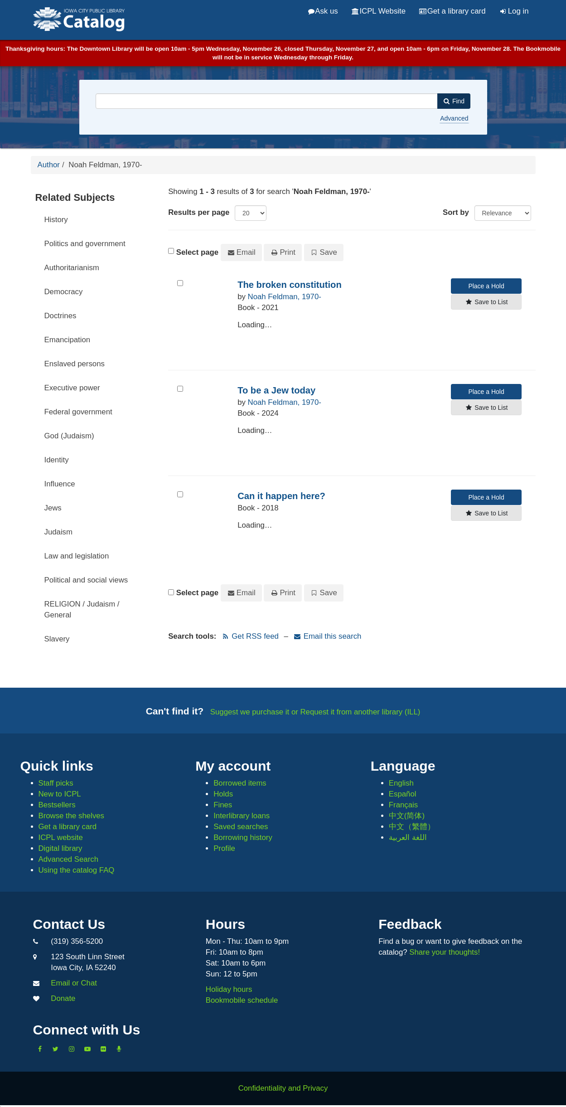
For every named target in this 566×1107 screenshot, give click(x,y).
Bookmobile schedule (242, 1000)
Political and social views (86, 580)
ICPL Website (379, 11)
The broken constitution (289, 285)
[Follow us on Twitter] (56, 1049)
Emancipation (67, 339)
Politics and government (85, 243)
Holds (223, 794)
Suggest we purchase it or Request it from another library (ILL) (315, 712)
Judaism (58, 532)
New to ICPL (60, 794)
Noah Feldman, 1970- (284, 296)
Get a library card (452, 11)
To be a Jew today (276, 390)
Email (241, 252)
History (56, 219)
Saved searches (240, 826)
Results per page (198, 212)
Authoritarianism (71, 267)
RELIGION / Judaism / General (82, 609)
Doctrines (60, 315)
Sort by (456, 212)
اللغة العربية (408, 837)
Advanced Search (68, 859)
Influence (59, 484)
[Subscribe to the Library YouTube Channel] (87, 1049)
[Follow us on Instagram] (71, 1049)
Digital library (60, 848)
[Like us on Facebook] (40, 1049)
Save (323, 252)
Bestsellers (57, 805)
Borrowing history (242, 837)
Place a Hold (486, 286)
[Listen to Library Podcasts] (119, 1049)
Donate (63, 998)
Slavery (57, 639)
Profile (224, 848)
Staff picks (56, 783)
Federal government (78, 412)
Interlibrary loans (241, 815)
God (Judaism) (69, 436)
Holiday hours (229, 989)
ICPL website (61, 837)
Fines (222, 805)
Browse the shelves (72, 815)
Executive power (72, 388)
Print (282, 252)
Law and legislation (76, 556)
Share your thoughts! (444, 952)
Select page (197, 252)
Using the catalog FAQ (77, 870)
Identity (56, 460)
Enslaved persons (74, 363)
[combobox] (267, 101)
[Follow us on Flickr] (103, 1049)
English (401, 783)
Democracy (63, 291)
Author (49, 164)
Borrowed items (239, 783)
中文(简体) (407, 815)
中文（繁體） (412, 826)
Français (403, 805)
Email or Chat (74, 983)
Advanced (454, 118)
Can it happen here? (281, 496)
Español (402, 794)
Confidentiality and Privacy (283, 1088)
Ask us (323, 11)
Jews (53, 508)
